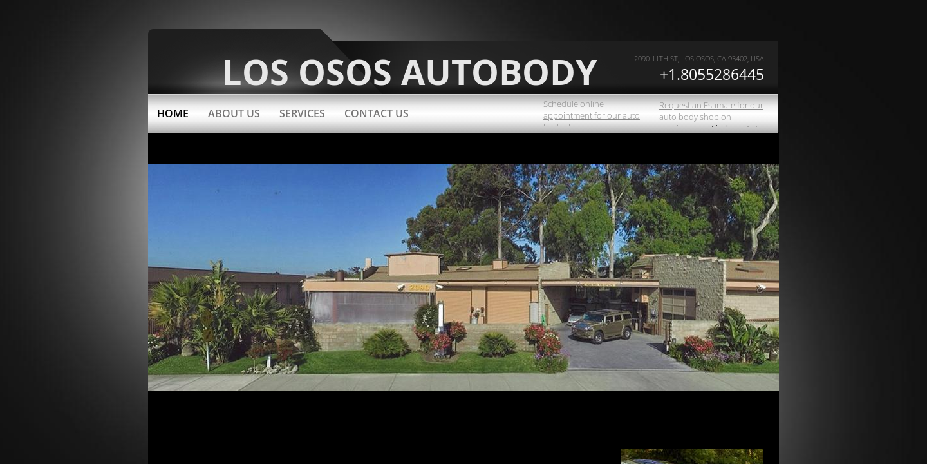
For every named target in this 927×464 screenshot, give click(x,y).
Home (173, 113)
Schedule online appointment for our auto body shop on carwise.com (593, 115)
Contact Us (376, 113)
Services (302, 113)
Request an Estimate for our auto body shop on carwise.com (711, 116)
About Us (234, 113)
